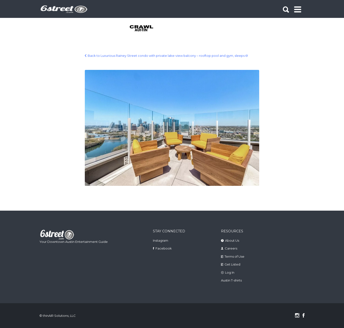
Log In (229, 272)
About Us (232, 240)
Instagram (160, 240)
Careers (231, 248)
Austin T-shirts (231, 280)
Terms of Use (234, 256)
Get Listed (232, 264)
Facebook (164, 248)
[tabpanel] (144, 28)
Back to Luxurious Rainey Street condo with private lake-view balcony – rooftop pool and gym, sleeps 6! (168, 55)
